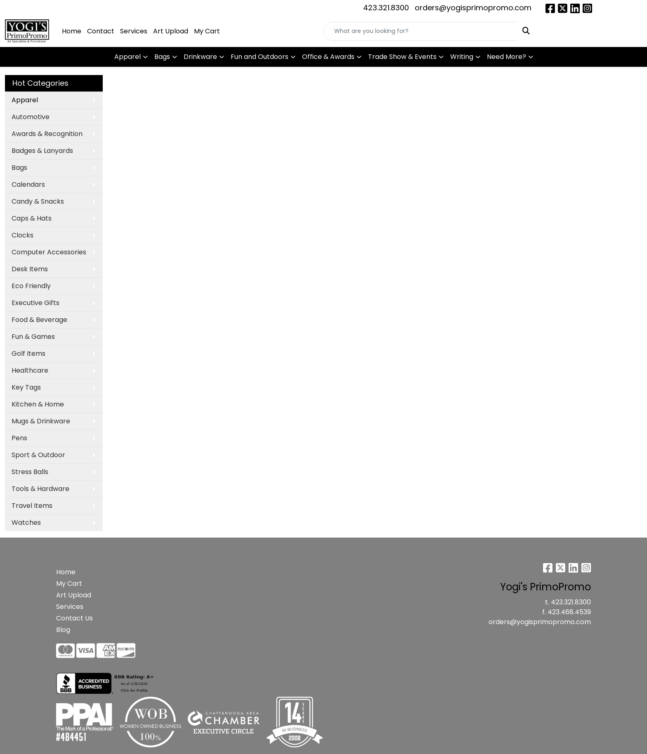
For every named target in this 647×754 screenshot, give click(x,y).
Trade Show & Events (402, 56)
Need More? (506, 56)
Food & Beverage (39, 319)
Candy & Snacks (38, 201)
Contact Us (74, 618)
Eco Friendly (31, 286)
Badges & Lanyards (42, 150)
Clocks (22, 235)
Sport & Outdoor (38, 455)
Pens (19, 438)
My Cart (207, 31)
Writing (461, 56)
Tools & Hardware (40, 488)
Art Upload (170, 31)
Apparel (127, 56)
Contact (100, 31)
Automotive (31, 117)
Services (133, 31)
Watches (26, 522)
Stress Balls (30, 472)
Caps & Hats (32, 218)
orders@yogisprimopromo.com (473, 7)
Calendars (28, 184)
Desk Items (30, 269)
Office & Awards (328, 56)
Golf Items (28, 353)
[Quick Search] (421, 31)
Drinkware (200, 56)
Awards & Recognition (47, 134)
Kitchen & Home (38, 404)
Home (71, 31)
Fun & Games (33, 336)
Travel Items (32, 505)
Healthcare (30, 370)
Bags (162, 56)
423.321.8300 (386, 7)
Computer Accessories (49, 252)
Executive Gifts (35, 303)
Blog (63, 629)
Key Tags (26, 387)
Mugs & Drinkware (41, 421)
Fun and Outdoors (259, 56)
